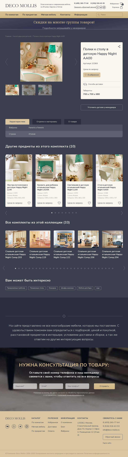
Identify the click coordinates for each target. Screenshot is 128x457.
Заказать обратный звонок (85, 7)
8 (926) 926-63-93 (98, 3)
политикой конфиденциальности (71, 395)
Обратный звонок (112, 437)
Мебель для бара (85, 288)
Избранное (53, 422)
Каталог (36, 418)
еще (98, 288)
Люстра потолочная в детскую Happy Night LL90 (17, 187)
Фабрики (65, 431)
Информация (80, 14)
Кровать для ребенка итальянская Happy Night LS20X (47, 187)
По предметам (29, 14)
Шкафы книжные (67, 288)
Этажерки (52, 288)
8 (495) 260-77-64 (81, 3)
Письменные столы (37, 288)
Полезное (53, 418)
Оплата (51, 431)
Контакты (65, 14)
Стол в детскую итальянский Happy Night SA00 (107, 187)
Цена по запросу (90, 69)
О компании (66, 422)
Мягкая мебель (48, 14)
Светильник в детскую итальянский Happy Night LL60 (78, 187)
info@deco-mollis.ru (111, 430)
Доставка (52, 427)
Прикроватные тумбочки (16, 288)
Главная (8, 36)
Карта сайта (107, 443)
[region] (41, 90)
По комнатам (11, 14)
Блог (63, 427)
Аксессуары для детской (22, 36)
